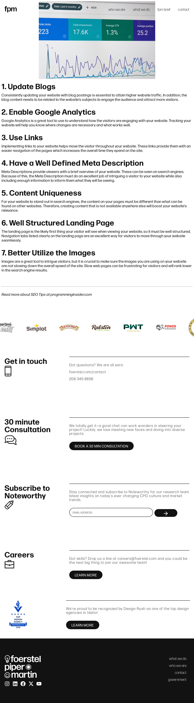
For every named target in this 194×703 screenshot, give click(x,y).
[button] (5, 328)
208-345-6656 (81, 379)
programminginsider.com (71, 294)
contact (183, 9)
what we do (141, 9)
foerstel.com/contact (87, 372)
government (177, 679)
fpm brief (164, 9)
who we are (116, 9)
